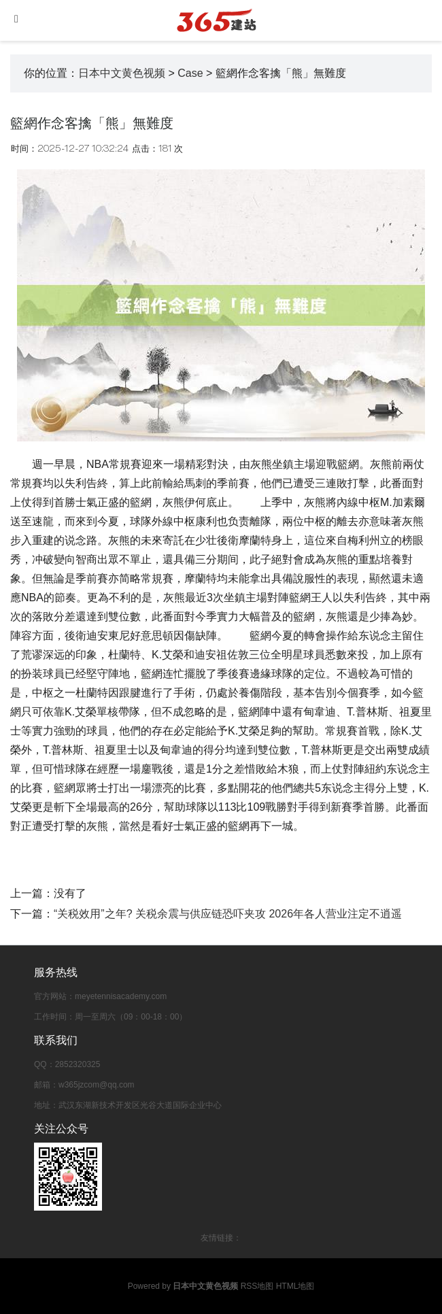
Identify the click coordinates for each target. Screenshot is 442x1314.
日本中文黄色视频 (121, 73)
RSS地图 (257, 1286)
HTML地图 (295, 1286)
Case (190, 73)
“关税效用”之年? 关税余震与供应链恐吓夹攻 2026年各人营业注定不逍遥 (228, 914)
